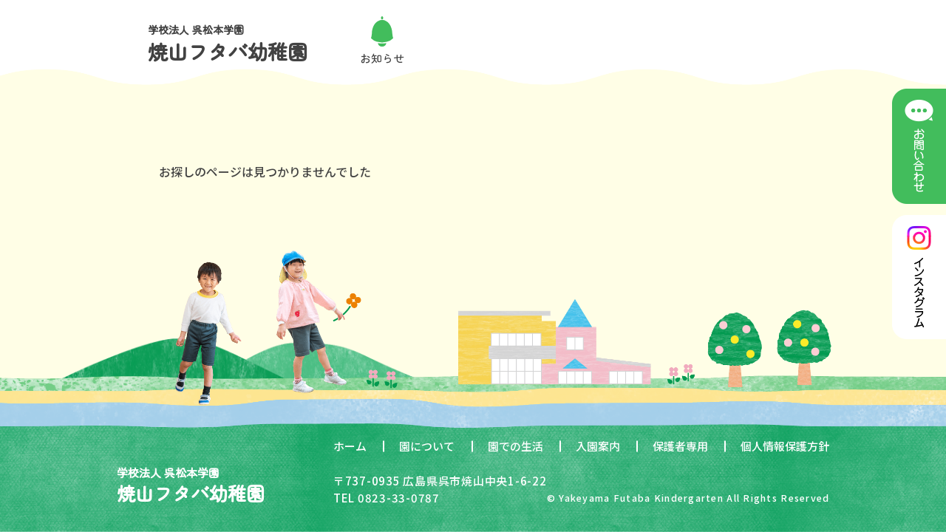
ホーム (350, 446)
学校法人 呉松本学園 (227, 43)
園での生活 (515, 446)
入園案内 (598, 446)
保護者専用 (680, 446)
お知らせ (382, 58)
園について (427, 446)
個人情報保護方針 (785, 446)
